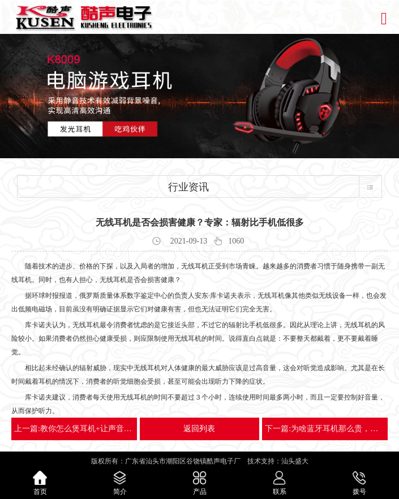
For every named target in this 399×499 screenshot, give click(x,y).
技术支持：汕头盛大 (277, 461)
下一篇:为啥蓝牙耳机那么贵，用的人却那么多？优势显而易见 (325, 428)
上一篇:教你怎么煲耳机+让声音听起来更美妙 (74, 428)
